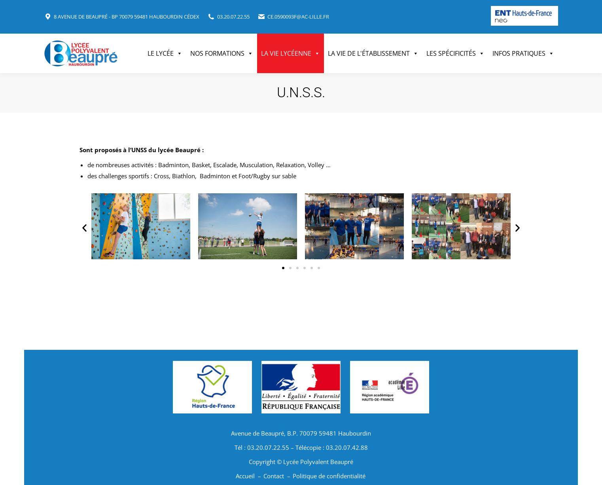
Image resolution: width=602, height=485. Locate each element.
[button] (84, 228)
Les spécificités (455, 53)
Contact (273, 476)
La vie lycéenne (290, 53)
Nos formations (221, 53)
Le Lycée (165, 53)
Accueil (245, 476)
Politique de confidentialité (329, 476)
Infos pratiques (523, 53)
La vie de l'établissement (373, 53)
